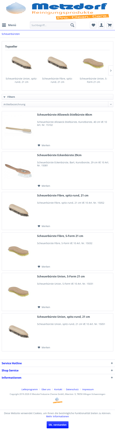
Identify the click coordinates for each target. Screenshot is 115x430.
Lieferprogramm (29, 389)
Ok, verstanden (57, 424)
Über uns (46, 389)
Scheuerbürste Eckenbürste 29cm (59, 155)
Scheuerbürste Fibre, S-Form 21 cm (60, 236)
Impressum (88, 389)
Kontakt (58, 389)
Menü (9, 24)
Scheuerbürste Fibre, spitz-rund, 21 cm (57, 80)
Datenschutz (72, 389)
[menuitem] (9, 25)
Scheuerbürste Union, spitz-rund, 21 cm (21, 80)
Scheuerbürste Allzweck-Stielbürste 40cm (64, 114)
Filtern (9, 96)
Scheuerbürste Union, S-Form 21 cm (93, 80)
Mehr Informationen (57, 416)
